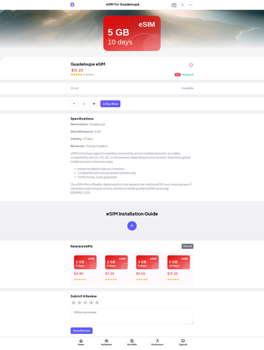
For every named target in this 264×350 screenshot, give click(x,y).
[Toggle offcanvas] (190, 5)
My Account (157, 342)
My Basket (106, 342)
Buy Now (110, 103)
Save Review (81, 330)
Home (81, 342)
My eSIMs (132, 342)
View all (187, 246)
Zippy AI (183, 342)
